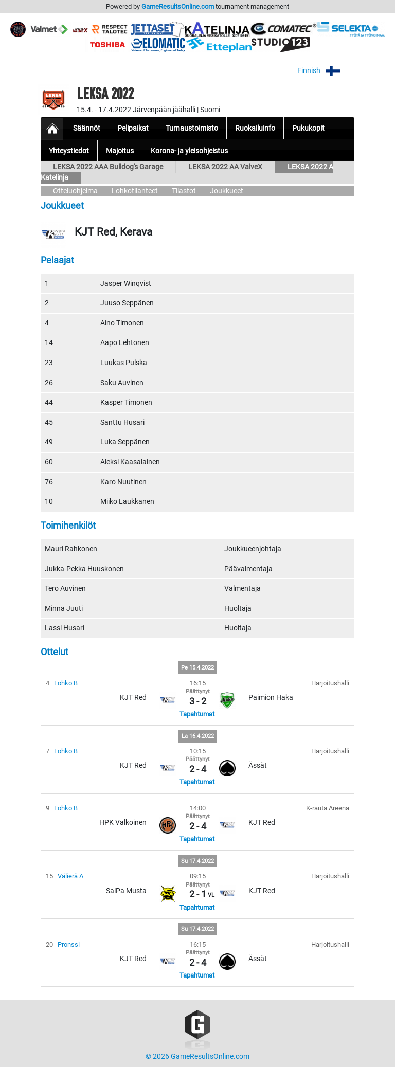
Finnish (325, 70)
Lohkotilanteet (135, 191)
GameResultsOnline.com (177, 6)
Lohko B (66, 683)
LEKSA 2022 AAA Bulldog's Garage (108, 166)
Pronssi (69, 944)
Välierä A (70, 876)
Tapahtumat (196, 714)
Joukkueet (226, 191)
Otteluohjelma (75, 191)
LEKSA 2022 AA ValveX (225, 166)
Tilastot (184, 191)
